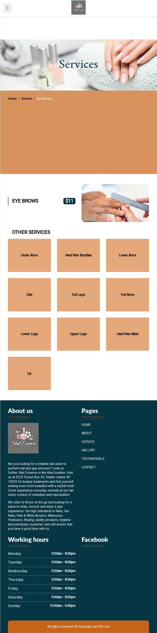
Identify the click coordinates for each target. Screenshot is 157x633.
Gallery (88, 450)
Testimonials (93, 459)
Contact (89, 467)
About (87, 433)
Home (12, 99)
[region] (78, 133)
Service (26, 99)
